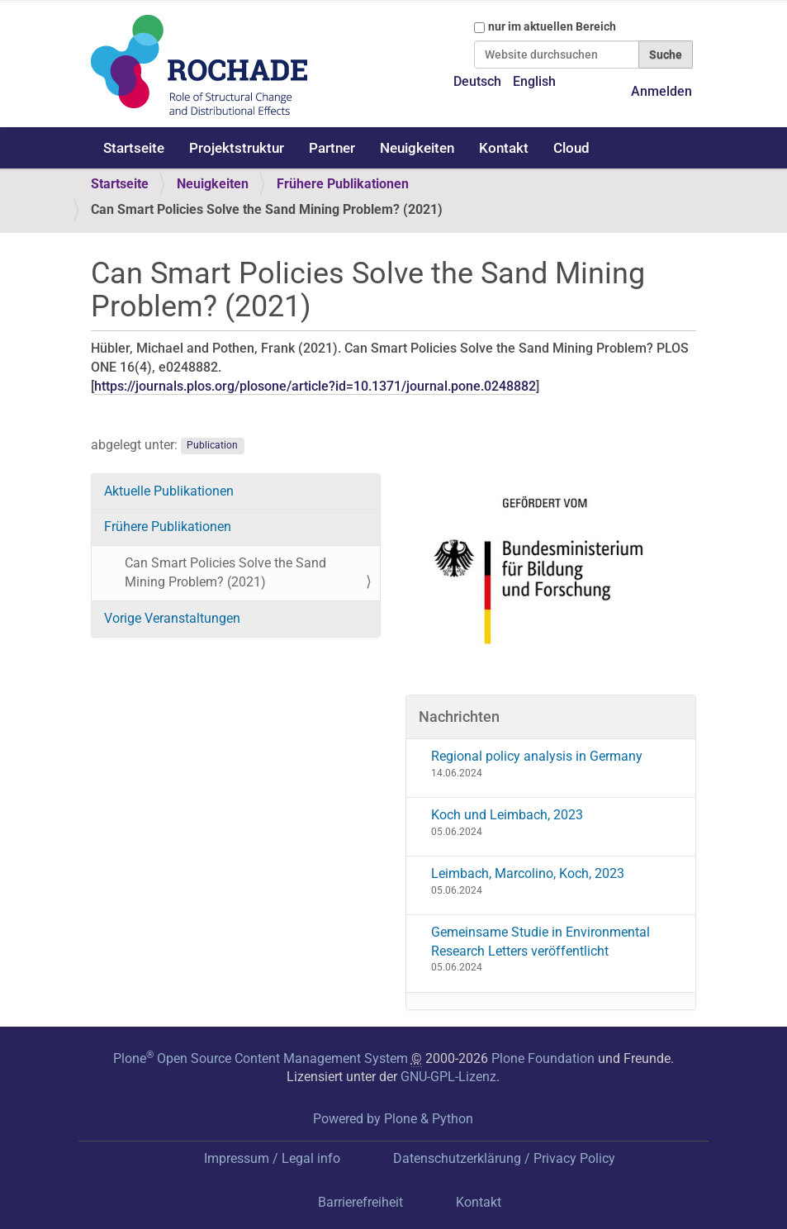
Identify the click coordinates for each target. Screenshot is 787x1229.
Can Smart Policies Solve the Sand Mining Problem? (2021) (225, 572)
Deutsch (477, 81)
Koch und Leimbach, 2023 (507, 815)
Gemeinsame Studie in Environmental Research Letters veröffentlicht (540, 941)
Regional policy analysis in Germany (536, 756)
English (534, 81)
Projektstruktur (236, 148)
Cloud (571, 148)
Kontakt (504, 148)
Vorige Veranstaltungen (172, 618)
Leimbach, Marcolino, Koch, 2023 (527, 873)
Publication (212, 446)
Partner (332, 148)
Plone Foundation (543, 1058)
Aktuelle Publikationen (169, 491)
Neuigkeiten (417, 148)
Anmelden (661, 91)
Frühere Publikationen (343, 184)
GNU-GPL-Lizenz (448, 1076)
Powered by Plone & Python (393, 1119)
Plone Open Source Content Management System (260, 1058)
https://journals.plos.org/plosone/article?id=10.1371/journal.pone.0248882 (315, 386)
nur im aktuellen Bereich (552, 26)
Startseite (133, 148)
